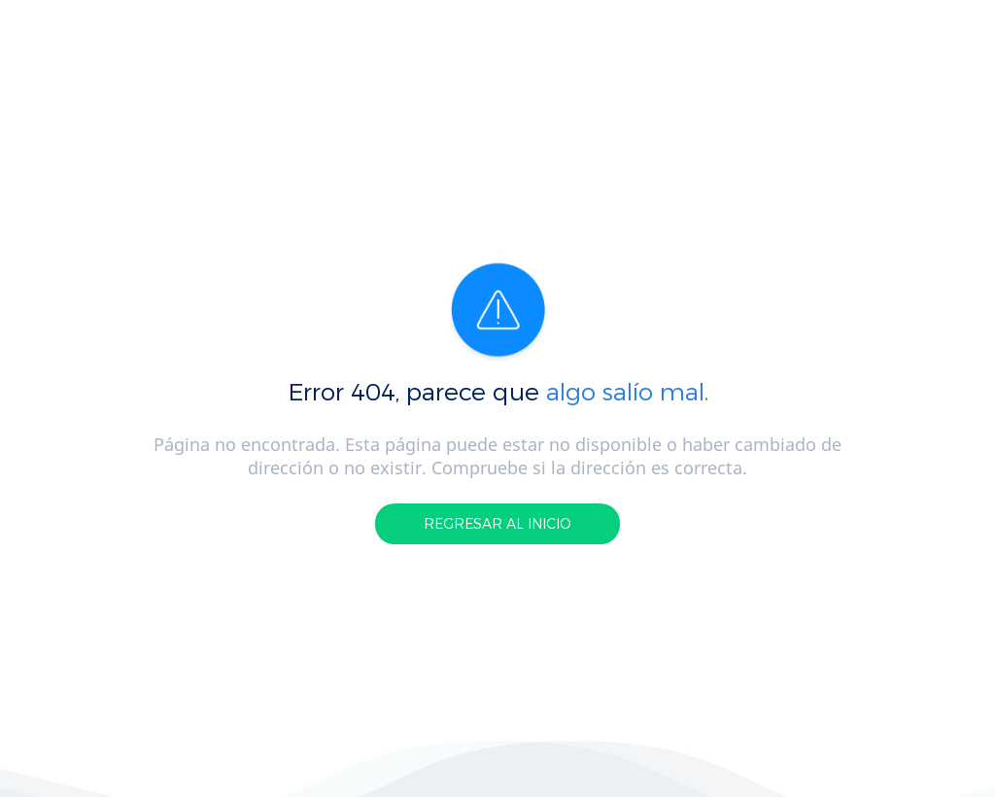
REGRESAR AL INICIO (497, 523)
